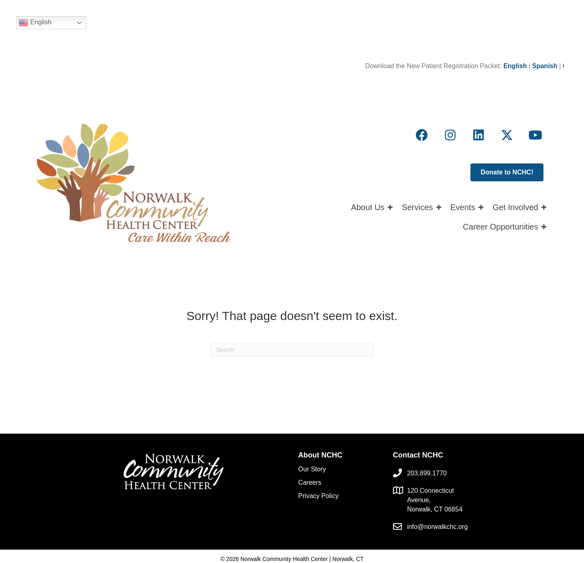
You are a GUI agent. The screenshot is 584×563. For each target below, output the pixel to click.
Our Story (312, 469)
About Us (367, 207)
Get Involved (515, 207)
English (35, 23)
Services (417, 207)
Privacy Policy (318, 495)
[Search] (292, 350)
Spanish (549, 65)
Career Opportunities (500, 226)
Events (463, 207)
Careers (309, 482)
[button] (422, 135)
